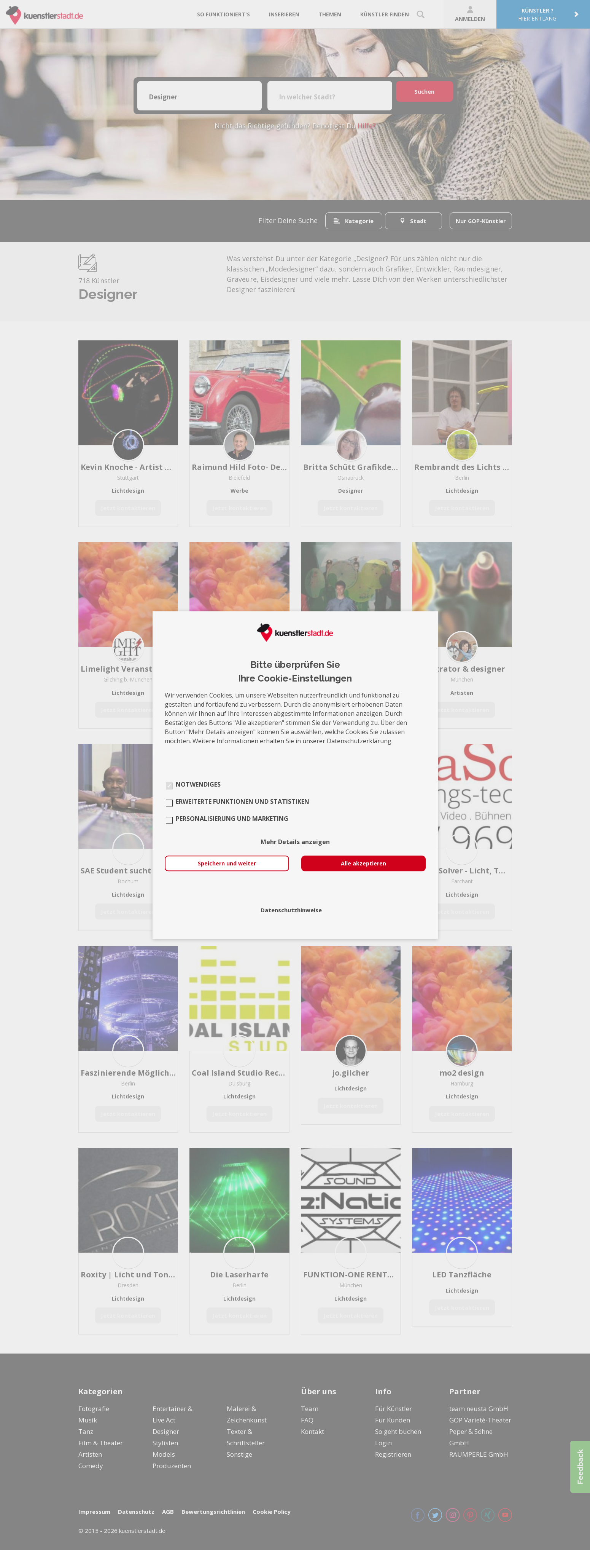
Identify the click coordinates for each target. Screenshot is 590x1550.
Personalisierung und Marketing (232, 818)
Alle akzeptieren (363, 863)
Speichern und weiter (227, 863)
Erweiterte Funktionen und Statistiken (242, 801)
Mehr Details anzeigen (295, 842)
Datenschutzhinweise (291, 910)
